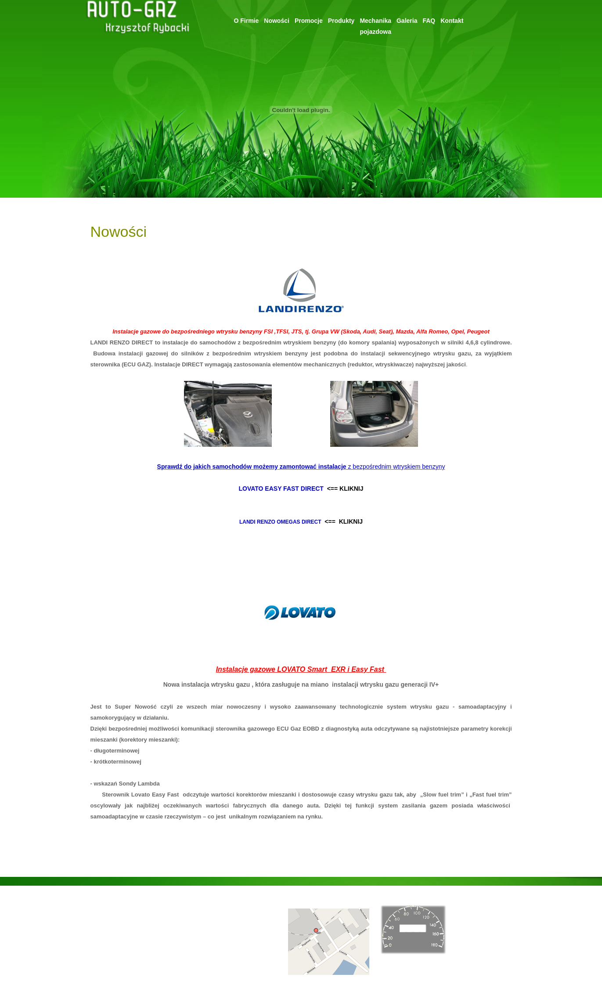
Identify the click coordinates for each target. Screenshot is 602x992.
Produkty (341, 20)
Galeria (407, 20)
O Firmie (246, 20)
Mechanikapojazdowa (375, 26)
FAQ (428, 20)
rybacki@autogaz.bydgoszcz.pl (226, 909)
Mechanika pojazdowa (118, 953)
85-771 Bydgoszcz (210, 931)
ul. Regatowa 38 (207, 920)
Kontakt (451, 20)
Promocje (309, 20)
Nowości (276, 20)
